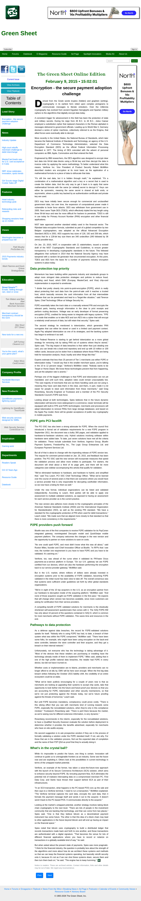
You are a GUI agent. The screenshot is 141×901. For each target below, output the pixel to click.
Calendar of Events (107, 889)
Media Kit (110, 54)
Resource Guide (59, 54)
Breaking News (70, 889)
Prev (39, 875)
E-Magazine (42, 54)
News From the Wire (52, 889)
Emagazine (26, 889)
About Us (123, 54)
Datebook (27, 54)
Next (50, 875)
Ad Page (75, 54)
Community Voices (127, 889)
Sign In (134, 49)
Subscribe (8, 49)
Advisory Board (78, 892)
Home (4, 54)
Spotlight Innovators (92, 54)
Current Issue (13, 79)
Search (134, 61)
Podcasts (93, 889)
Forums (15, 54)
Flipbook (36, 889)
